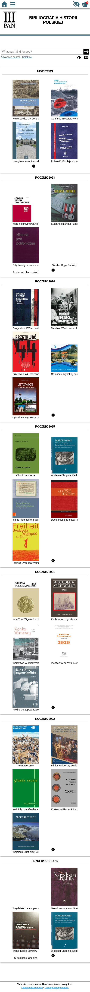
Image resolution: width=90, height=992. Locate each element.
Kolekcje (27, 57)
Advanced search (10, 57)
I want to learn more (32, 987)
